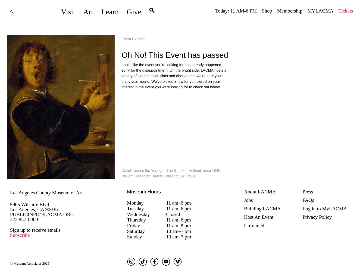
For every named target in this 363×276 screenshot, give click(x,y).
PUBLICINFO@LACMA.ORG (42, 214)
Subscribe (20, 235)
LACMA (23, 12)
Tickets (345, 11)
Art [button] (88, 12)
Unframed (254, 225)
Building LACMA (262, 209)
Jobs (248, 200)
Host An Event (258, 217)
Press (308, 192)
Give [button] (134, 12)
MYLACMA (320, 11)
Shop (267, 11)
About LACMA (260, 192)
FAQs (308, 200)
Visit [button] (68, 12)
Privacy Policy (317, 217)
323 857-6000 (24, 219)
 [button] (151, 12)
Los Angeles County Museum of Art (46, 193)
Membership (289, 11)
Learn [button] (110, 12)
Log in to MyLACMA (325, 209)
